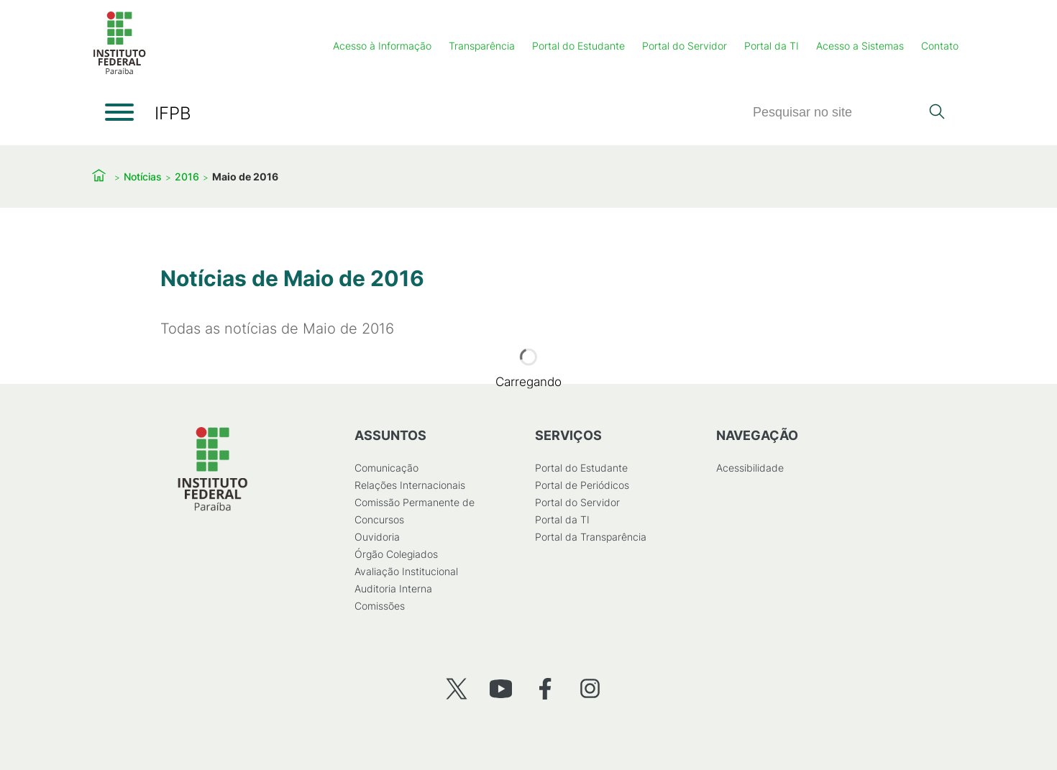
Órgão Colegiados (396, 554)
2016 (187, 176)
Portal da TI (771, 46)
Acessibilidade (750, 468)
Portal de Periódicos (582, 485)
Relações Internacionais (409, 485)
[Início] (119, 71)
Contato (939, 46)
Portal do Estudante (578, 46)
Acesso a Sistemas (860, 46)
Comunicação (386, 468)
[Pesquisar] (836, 112)
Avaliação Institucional (406, 571)
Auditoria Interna (393, 588)
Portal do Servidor (684, 46)
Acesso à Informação (382, 46)
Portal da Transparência (590, 537)
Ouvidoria (377, 537)
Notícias (143, 176)
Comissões (379, 606)
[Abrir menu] (119, 112)
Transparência (482, 46)
